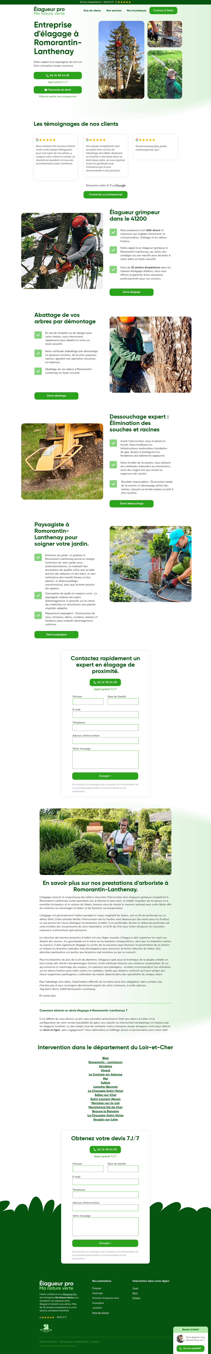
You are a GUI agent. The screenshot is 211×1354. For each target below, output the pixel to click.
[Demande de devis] (58, 90)
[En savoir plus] (49, 996)
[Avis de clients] (92, 10)
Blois (135, 1293)
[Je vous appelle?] (190, 1348)
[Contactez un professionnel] (105, 194)
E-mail (76, 709)
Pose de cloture (100, 1313)
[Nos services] (114, 10)
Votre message (82, 748)
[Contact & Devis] (163, 10)
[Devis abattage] (56, 396)
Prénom (77, 696)
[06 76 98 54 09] (58, 75)
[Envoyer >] (105, 776)
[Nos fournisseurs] (136, 10)
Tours (135, 1288)
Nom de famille (117, 696)
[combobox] (105, 740)
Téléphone (79, 722)
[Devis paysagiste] (56, 634)
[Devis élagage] (132, 292)
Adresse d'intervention (86, 735)
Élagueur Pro (70, 1294)
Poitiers (136, 1298)
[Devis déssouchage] (132, 503)
